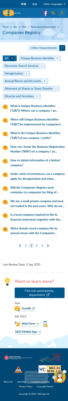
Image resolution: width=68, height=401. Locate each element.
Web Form (28, 323)
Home (6, 26)
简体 (34, 4)
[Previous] (25, 245)
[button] (59, 376)
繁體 (23, 4)
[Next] (42, 245)
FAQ (24, 26)
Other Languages (54, 4)
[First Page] (20, 245)
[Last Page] (48, 245)
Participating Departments (43, 26)
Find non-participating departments (39, 293)
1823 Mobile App (26, 331)
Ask (15, 26)
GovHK (26, 308)
